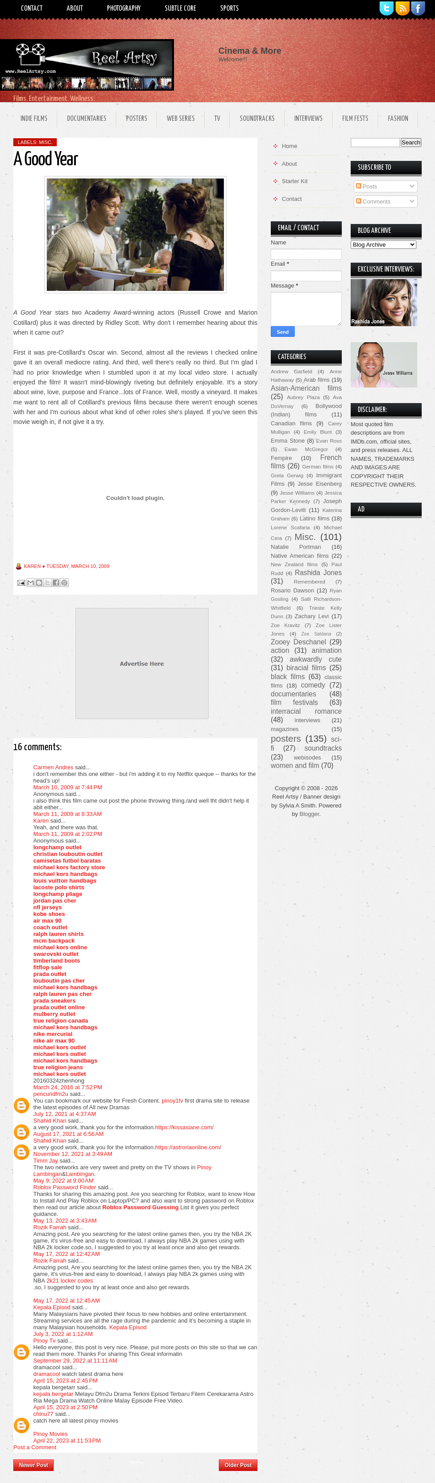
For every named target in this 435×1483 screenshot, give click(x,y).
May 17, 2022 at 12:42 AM (66, 1254)
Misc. (46, 142)
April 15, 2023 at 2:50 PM (65, 1407)
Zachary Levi (312, 616)
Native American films (300, 555)
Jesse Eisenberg (320, 483)
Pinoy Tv (44, 1340)
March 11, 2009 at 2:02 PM (67, 834)
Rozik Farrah (49, 1227)
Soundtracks (257, 119)
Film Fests (355, 119)
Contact (32, 8)
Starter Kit (295, 181)
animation (327, 650)
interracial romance (306, 711)
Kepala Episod (52, 1307)
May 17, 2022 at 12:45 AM (66, 1300)
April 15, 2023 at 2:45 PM (65, 1380)
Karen (41, 820)
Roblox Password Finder (64, 1187)
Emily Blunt (318, 432)
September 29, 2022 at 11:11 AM (75, 1360)
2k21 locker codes (70, 1280)
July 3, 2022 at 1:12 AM (63, 1334)
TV (217, 119)
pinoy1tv (172, 1100)
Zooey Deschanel (298, 642)
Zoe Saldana (316, 634)
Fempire (281, 458)
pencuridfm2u (50, 1094)
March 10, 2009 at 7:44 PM (67, 787)
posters (286, 738)
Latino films (314, 518)
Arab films (316, 379)
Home (136, 1462)
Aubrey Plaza (303, 397)
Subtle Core (180, 8)
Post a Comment (34, 1447)
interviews (307, 720)
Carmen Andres (53, 767)
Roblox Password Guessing (140, 1207)
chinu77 (43, 1414)
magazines (285, 729)
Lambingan (80, 1174)
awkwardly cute (316, 659)
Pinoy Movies (50, 1434)
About (75, 8)
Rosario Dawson (292, 590)
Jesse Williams (297, 493)
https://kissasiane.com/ (184, 1127)
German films (318, 466)
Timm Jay (45, 1160)
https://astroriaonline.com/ (188, 1147)
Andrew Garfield (291, 371)
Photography (124, 8)
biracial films (306, 668)
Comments (373, 201)
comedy (313, 685)
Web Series (181, 119)
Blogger (309, 814)
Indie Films (33, 119)
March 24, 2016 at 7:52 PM (67, 1087)
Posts (366, 186)
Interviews (308, 119)
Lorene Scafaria (290, 527)
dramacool (46, 1374)
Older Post (238, 1465)
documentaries (293, 694)
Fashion (398, 119)
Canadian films (291, 423)
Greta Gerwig (287, 475)
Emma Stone (287, 440)
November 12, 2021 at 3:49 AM (72, 1154)
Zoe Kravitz (285, 625)
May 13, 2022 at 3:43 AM (65, 1220)
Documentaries (87, 119)
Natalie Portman (296, 547)
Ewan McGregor (306, 449)
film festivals (294, 702)
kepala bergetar (53, 1394)
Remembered (309, 581)
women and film (295, 765)
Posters (136, 119)
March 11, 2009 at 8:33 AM (67, 814)
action (280, 650)
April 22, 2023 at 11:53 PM (67, 1440)
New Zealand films (294, 564)
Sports (229, 8)
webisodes (307, 757)
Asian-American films (306, 388)
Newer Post (33, 1465)
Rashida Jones (318, 572)
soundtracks (323, 748)
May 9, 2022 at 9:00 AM (63, 1180)
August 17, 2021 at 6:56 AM (68, 1134)
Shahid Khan (49, 1120)
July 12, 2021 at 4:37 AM (64, 1114)
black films (288, 676)
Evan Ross (329, 441)
